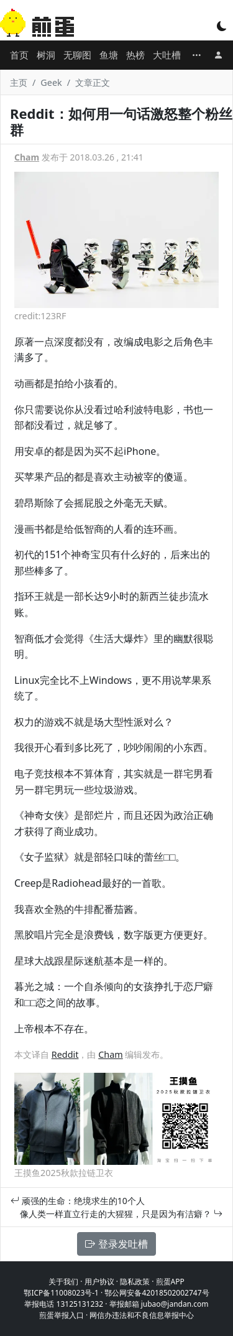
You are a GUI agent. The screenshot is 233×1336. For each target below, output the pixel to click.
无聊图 (77, 55)
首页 (19, 55)
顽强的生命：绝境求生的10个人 (78, 1201)
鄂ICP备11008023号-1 (61, 1292)
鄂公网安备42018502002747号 (156, 1292)
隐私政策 (135, 1281)
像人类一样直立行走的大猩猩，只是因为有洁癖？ (121, 1214)
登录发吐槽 (116, 1244)
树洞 (46, 55)
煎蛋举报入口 (61, 1315)
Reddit (65, 1054)
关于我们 (63, 1281)
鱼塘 (108, 55)
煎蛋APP (170, 1281)
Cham (26, 157)
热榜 (135, 55)
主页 (18, 82)
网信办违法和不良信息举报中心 (141, 1315)
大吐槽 (167, 55)
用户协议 (99, 1281)
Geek (51, 82)
